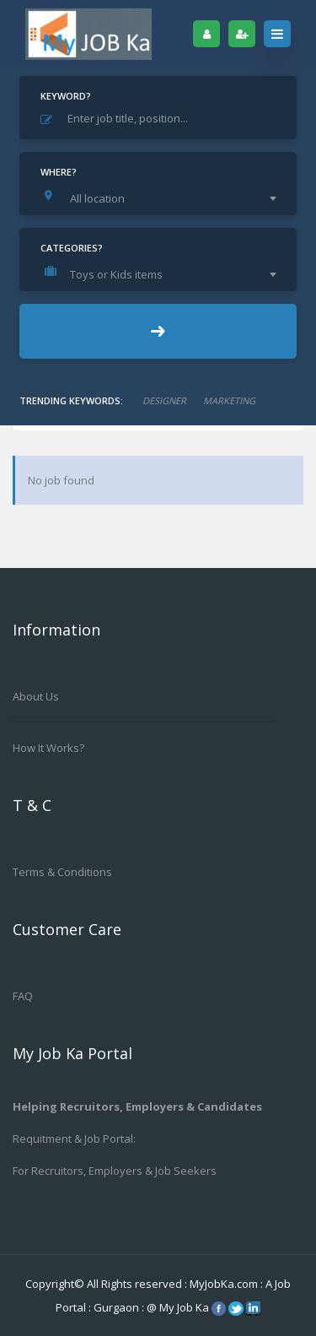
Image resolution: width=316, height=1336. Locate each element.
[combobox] (162, 198)
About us (36, 696)
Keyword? (65, 95)
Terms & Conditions (62, 871)
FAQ (23, 995)
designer (164, 400)
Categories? (71, 247)
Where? (58, 171)
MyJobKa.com (225, 1283)
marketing (229, 400)
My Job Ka (184, 1307)
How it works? (48, 747)
